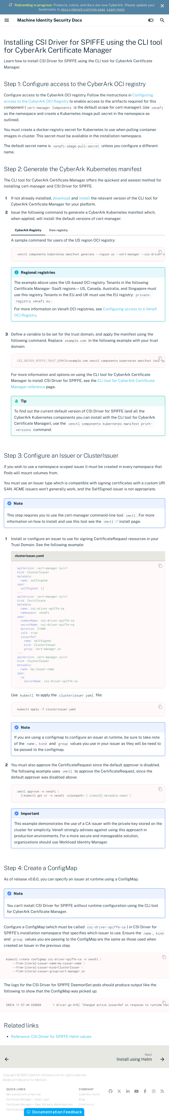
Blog (82, 1099)
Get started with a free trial (23, 1094)
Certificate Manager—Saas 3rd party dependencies (39, 1104)
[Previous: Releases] (7, 1058)
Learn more (115, 9)
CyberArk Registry (28, 230)
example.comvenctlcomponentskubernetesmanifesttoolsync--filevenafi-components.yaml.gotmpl (91, 360)
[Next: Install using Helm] (139, 1058)
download (61, 198)
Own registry (58, 230)
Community (86, 1104)
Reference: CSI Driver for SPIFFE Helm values (51, 1036)
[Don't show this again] (162, 6)
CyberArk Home (89, 1094)
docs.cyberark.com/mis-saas (83, 9)
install (84, 198)
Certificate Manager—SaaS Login (28, 1099)
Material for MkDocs (32, 1080)
